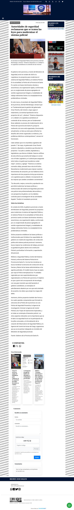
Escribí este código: (20, 437)
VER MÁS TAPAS (56, 105)
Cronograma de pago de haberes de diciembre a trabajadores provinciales (27, 374)
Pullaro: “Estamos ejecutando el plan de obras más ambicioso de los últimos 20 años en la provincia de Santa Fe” (39, 377)
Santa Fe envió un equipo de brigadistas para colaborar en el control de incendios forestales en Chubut (15, 377)
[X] (52, 1)
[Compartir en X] (17, 346)
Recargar (36, 448)
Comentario (17, 423)
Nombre (16, 417)
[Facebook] (56, 1)
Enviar (37, 457)
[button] (46, 1)
